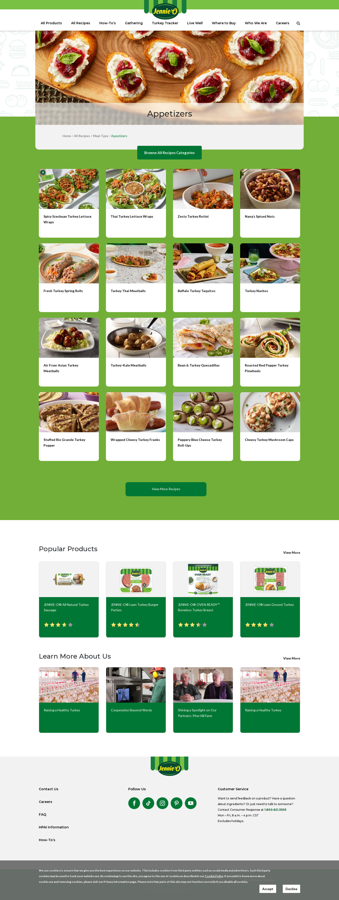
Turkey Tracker (165, 23)
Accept (267, 889)
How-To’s (107, 23)
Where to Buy (224, 23)
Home (66, 136)
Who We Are (256, 23)
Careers (282, 23)
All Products (51, 23)
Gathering (134, 23)
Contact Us (48, 789)
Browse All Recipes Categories (169, 153)
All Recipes (80, 23)
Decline (291, 889)
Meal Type (100, 136)
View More (291, 552)
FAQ (42, 814)
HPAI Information (54, 827)
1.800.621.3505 (275, 809)
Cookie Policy (214, 876)
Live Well (195, 23)
